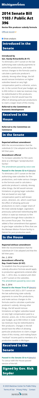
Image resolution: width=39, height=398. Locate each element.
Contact (32, 389)
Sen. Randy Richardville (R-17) (16, 58)
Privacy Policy (21, 389)
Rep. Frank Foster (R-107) (13, 263)
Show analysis (10, 38)
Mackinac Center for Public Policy (22, 386)
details (32, 170)
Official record (8, 32)
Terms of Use (9, 389)
